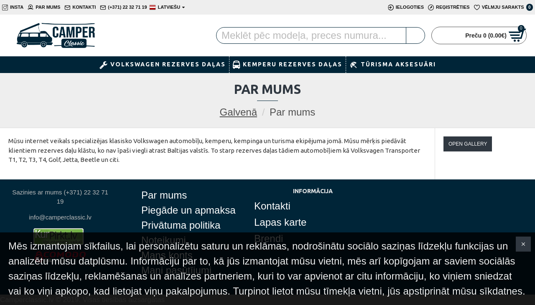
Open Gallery (467, 144)
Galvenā (238, 112)
